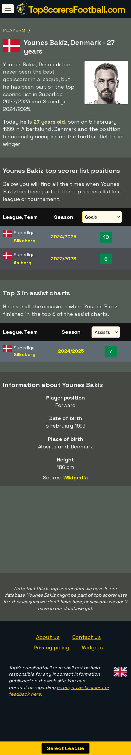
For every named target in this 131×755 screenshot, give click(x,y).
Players (14, 30)
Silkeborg (24, 241)
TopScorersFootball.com (76, 9)
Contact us (86, 642)
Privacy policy (51, 653)
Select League (65, 748)
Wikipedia (75, 477)
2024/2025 (63, 237)
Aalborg (22, 263)
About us (48, 642)
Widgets (92, 653)
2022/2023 (63, 259)
